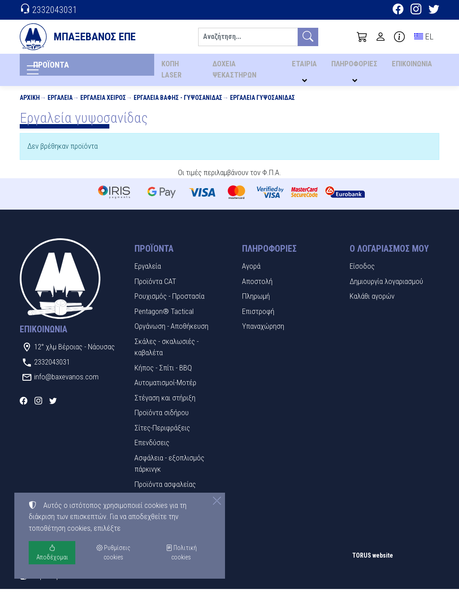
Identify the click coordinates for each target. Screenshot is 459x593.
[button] (362, 36)
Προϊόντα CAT (155, 284)
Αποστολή (257, 284)
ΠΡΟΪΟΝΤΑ (64, 67)
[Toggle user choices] (380, 37)
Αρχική (30, 101)
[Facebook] (398, 10)
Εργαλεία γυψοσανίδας (262, 101)
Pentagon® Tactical (164, 314)
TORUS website (372, 559)
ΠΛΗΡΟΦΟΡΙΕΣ (355, 66)
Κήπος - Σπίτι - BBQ (163, 371)
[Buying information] (399, 37)
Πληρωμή (256, 300)
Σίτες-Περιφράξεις (162, 431)
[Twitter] (434, 10)
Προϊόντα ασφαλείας (165, 487)
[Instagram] (416, 10)
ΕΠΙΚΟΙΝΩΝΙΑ (412, 66)
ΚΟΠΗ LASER (171, 71)
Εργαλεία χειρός (103, 101)
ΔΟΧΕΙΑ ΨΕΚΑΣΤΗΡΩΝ (235, 71)
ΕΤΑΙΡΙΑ (307, 66)
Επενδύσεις (151, 446)
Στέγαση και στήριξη (164, 401)
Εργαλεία (60, 101)
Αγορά (251, 270)
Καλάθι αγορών (372, 300)
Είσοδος (362, 270)
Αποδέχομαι (52, 552)
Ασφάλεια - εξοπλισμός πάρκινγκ (169, 467)
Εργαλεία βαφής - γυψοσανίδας (178, 101)
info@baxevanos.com (66, 380)
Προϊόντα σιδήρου (161, 416)
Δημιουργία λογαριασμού (386, 284)
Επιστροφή (258, 314)
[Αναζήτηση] (248, 37)
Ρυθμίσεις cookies (51, 579)
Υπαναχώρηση (263, 330)
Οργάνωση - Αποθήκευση (171, 330)
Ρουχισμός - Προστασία (169, 300)
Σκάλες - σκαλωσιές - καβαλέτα (166, 350)
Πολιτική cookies (181, 552)
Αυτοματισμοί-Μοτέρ (165, 386)
